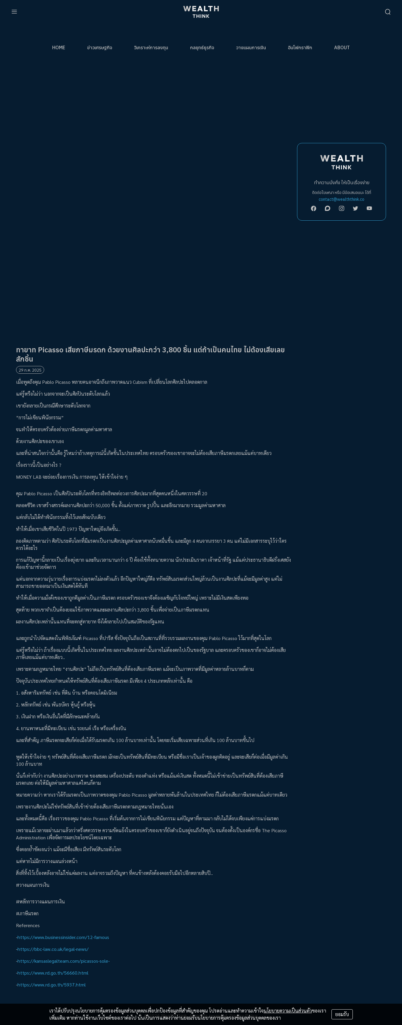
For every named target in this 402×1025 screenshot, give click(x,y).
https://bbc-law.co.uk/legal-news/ (53, 949)
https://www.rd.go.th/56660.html (52, 973)
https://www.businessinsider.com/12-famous (63, 937)
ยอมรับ (342, 1014)
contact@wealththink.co (341, 199)
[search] (388, 12)
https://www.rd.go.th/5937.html (51, 984)
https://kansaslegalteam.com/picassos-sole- (63, 961)
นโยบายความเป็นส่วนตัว (288, 1011)
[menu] (14, 12)
